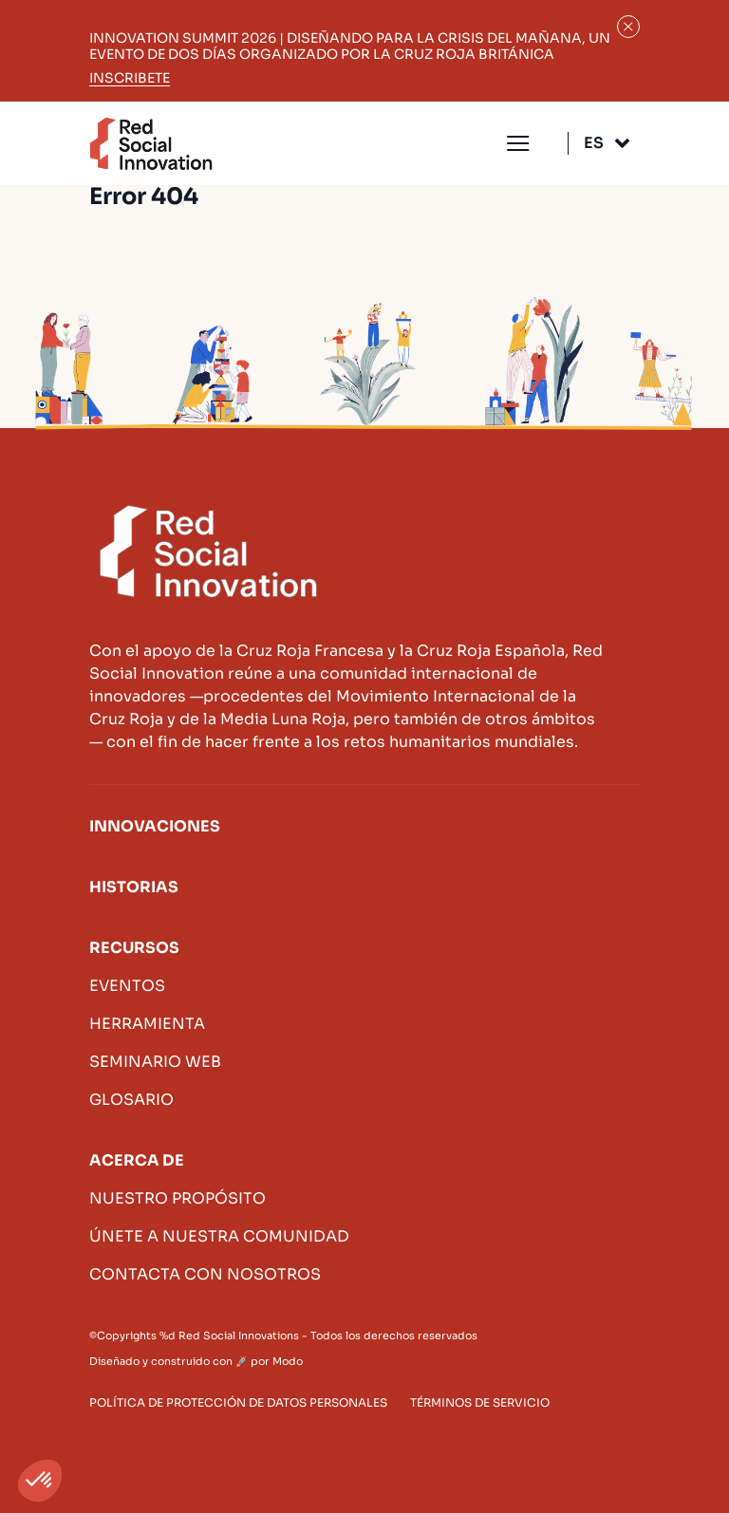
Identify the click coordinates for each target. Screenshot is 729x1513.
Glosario (131, 1100)
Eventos (127, 986)
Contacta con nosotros (205, 1274)
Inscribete (129, 78)
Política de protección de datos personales (238, 1402)
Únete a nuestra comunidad (219, 1236)
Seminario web (155, 1062)
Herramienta (147, 1024)
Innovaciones (154, 826)
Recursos (134, 948)
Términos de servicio (480, 1402)
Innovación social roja (151, 144)
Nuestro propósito (177, 1198)
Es (594, 143)
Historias (133, 887)
